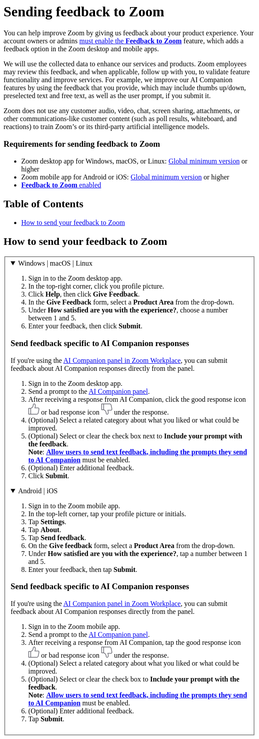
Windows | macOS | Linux (55, 263)
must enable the (131, 41)
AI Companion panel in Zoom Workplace (121, 360)
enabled (61, 185)
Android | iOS (37, 491)
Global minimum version (204, 161)
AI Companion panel (118, 391)
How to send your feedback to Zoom (73, 222)
